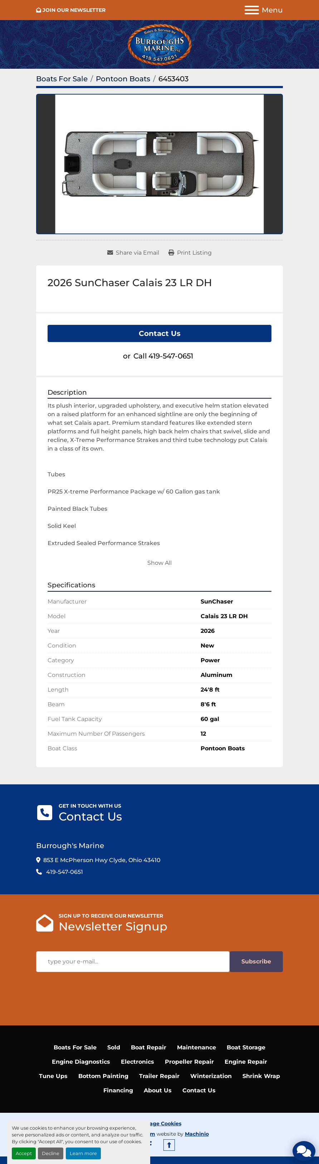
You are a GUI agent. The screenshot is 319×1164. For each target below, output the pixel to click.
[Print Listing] (190, 253)
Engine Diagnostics (81, 1061)
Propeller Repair (189, 1061)
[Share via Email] (133, 253)
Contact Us (160, 333)
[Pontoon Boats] (123, 78)
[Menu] (252, 10)
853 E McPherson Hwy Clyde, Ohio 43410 (102, 860)
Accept (24, 1153)
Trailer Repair (159, 1076)
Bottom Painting (103, 1076)
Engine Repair (246, 1061)
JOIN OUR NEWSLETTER (74, 10)
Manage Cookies (159, 1123)
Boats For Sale (75, 1047)
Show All (159, 562)
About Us (158, 1090)
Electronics (137, 1061)
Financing (118, 1090)
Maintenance (196, 1047)
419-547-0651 (170, 356)
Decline (50, 1153)
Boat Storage (246, 1047)
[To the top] (169, 1145)
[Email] (133, 961)
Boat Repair (148, 1047)
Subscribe (256, 961)
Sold (113, 1047)
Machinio (197, 1134)
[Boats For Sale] (62, 78)
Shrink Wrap (261, 1076)
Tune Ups (53, 1076)
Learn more (83, 1153)
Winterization (211, 1076)
